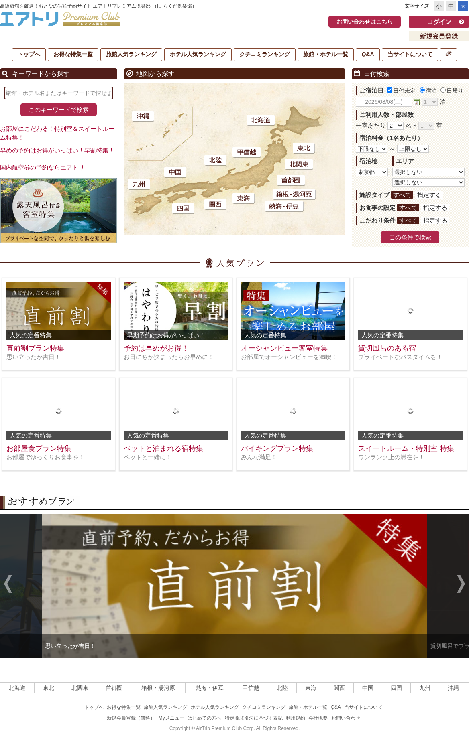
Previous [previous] (8, 585)
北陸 (282, 688)
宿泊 (428, 90)
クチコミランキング (264, 54)
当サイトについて (409, 54)
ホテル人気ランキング (198, 54)
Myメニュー (171, 718)
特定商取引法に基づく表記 (254, 718)
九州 (424, 688)
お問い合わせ (345, 718)
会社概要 (318, 718)
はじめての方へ (204, 718)
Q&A (367, 54)
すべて (402, 194)
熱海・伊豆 (210, 688)
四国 (396, 688)
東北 (48, 688)
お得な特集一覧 (73, 54)
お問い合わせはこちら (364, 21)
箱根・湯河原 (158, 688)
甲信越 (251, 688)
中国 (367, 688)
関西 (339, 688)
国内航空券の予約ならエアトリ (42, 167)
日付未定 (401, 90)
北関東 (79, 688)
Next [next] (461, 585)
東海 (310, 688)
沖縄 (453, 688)
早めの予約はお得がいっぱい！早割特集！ (57, 150)
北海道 (17, 688)
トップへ (29, 54)
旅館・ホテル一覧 (325, 54)
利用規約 (295, 718)
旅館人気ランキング (131, 54)
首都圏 (114, 688)
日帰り (451, 90)
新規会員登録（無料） (131, 718)
